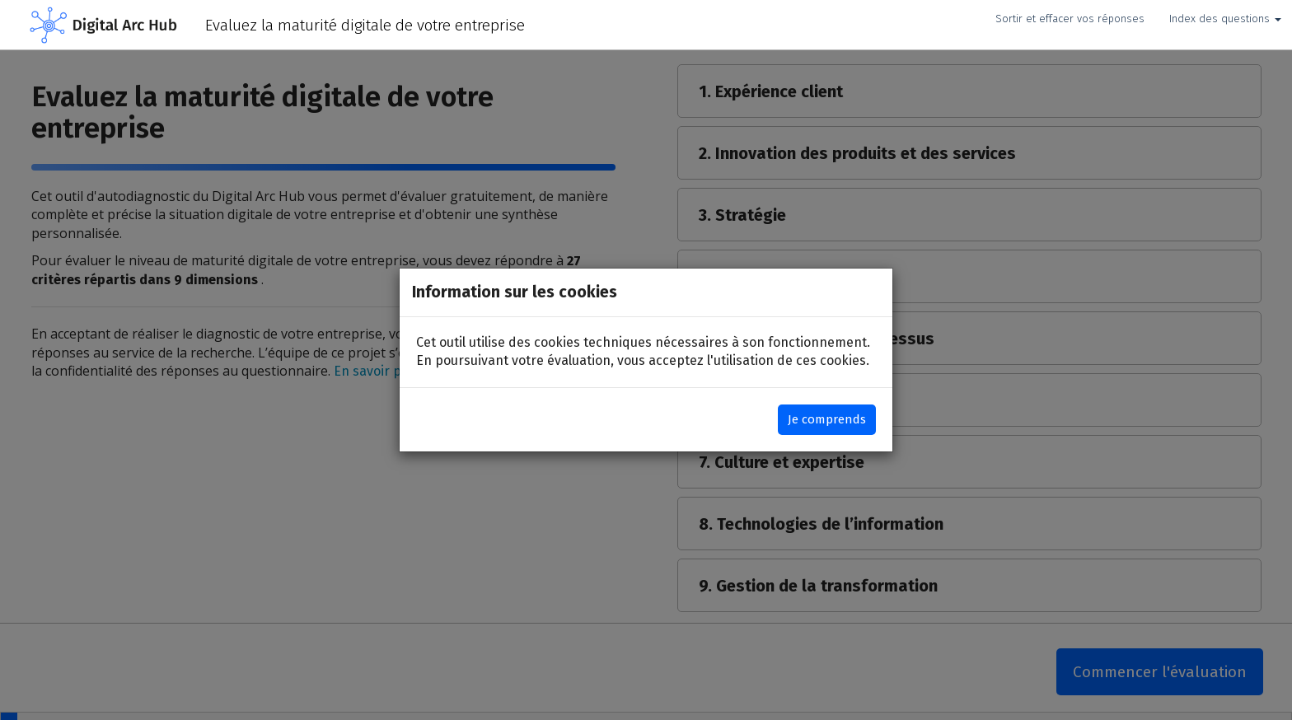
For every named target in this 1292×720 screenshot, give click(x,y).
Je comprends (827, 419)
